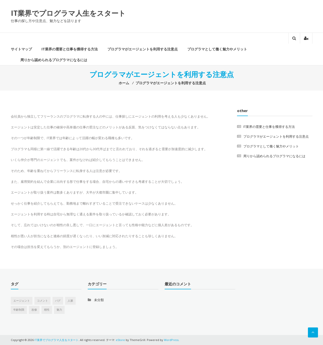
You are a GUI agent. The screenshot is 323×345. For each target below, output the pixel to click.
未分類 (99, 300)
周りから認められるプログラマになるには (53, 59)
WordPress (171, 340)
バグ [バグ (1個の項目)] (58, 300)
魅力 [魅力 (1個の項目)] (59, 309)
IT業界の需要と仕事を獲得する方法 (69, 49)
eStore (120, 340)
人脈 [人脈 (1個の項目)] (70, 300)
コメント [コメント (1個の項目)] (42, 300)
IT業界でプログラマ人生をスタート (68, 13)
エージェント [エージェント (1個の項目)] (21, 300)
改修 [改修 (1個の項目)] (34, 309)
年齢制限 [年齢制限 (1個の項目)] (18, 309)
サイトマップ (21, 49)
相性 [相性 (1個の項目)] (47, 309)
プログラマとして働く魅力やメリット (217, 49)
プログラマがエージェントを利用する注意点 (142, 49)
